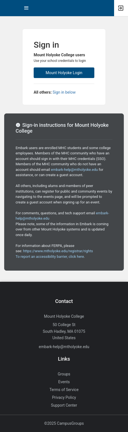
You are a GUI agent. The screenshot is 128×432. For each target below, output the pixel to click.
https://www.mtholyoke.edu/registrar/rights (58, 251)
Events (64, 382)
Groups (64, 374)
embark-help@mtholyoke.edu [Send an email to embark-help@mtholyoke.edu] (64, 346)
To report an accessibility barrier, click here (50, 256)
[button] (7, 8)
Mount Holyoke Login (64, 73)
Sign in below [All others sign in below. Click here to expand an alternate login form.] (64, 92)
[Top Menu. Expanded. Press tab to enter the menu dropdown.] (26, 8)
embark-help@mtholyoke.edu (74, 170)
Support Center (64, 405)
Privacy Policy (64, 397)
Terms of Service (64, 389)
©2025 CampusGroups (64, 423)
